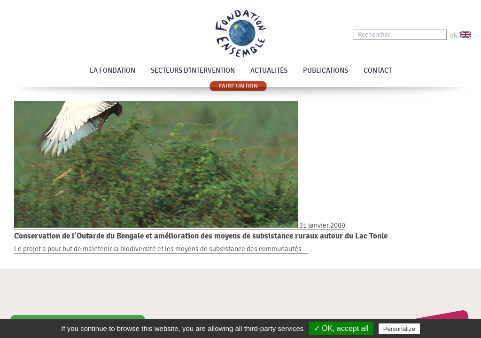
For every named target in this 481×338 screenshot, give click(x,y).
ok (453, 35)
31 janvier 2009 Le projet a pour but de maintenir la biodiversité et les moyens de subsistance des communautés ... (240, 237)
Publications (325, 70)
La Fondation (112, 70)
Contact (378, 70)
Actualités (268, 70)
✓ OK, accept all (341, 328)
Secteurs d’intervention (193, 70)
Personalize (399, 328)
